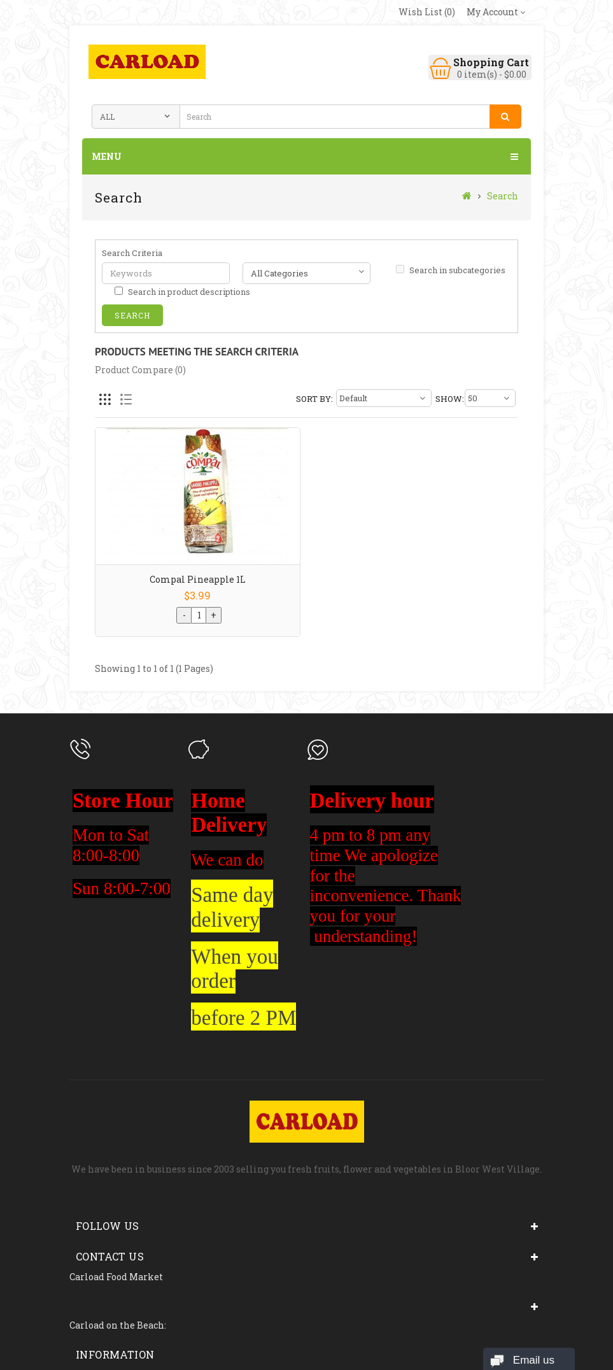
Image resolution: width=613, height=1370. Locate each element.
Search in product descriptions (182, 291)
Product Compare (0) (140, 370)
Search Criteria (132, 253)
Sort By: (314, 398)
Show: (448, 398)
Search (502, 196)
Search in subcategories (450, 270)
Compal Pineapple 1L (198, 579)
